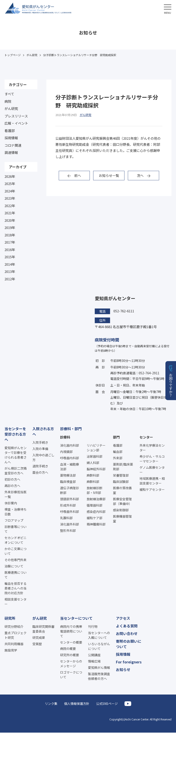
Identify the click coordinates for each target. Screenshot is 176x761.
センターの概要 (71, 642)
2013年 (10, 271)
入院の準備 (40, 448)
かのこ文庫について (16, 551)
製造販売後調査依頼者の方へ (99, 676)
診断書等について (16, 529)
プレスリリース (16, 116)
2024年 (10, 191)
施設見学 (11, 650)
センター (146, 437)
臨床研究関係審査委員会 (43, 628)
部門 (116, 437)
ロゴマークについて (71, 674)
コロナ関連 (13, 145)
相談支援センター (16, 601)
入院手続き (40, 442)
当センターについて (76, 618)
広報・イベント (16, 123)
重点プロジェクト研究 (16, 635)
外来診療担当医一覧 (16, 494)
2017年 (10, 242)
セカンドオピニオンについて (16, 540)
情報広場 (94, 661)
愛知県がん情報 (99, 667)
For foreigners (129, 662)
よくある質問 (127, 625)
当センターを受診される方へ (15, 434)
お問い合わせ (127, 633)
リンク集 (51, 703)
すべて (9, 93)
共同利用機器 (14, 644)
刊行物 (92, 626)
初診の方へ (12, 479)
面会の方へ (40, 472)
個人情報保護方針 (76, 703)
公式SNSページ (107, 703)
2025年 (10, 183)
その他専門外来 (16, 560)
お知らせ (123, 669)
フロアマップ (14, 520)
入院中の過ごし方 (43, 457)
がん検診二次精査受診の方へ (16, 470)
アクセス (123, 618)
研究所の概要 (69, 655)
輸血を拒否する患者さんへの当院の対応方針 (16, 588)
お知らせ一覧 (109, 175)
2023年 (10, 198)
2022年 (10, 205)
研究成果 (38, 637)
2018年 (10, 235)
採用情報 (11, 137)
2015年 (10, 256)
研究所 (10, 618)
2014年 (10, 264)
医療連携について (16, 574)
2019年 (10, 227)
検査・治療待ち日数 (16, 511)
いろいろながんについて (99, 646)
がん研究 (11, 108)
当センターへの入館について (99, 635)
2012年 (10, 279)
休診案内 (11, 503)
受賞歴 (37, 644)
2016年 (10, 249)
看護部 (10, 130)
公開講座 (94, 655)
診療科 (65, 437)
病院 (8, 101)
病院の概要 (68, 648)
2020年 (10, 220)
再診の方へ (12, 485)
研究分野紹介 (14, 626)
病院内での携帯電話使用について (71, 631)
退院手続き (40, 466)
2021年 (10, 212)
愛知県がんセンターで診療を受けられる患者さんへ (16, 455)
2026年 (10, 176)
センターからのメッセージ (71, 663)
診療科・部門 (71, 428)
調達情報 (11, 152)
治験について (14, 566)
